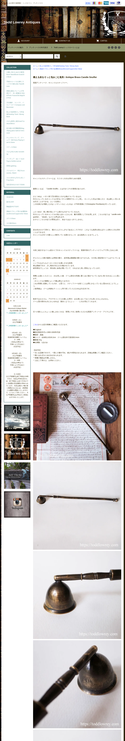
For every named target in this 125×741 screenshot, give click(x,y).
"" (14, 47)
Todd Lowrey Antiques (22, 22)
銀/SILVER (10, 202)
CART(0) (101, 40)
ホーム (35, 66)
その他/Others (11, 223)
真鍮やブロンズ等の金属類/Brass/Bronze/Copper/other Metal (61, 69)
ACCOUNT (23, 40)
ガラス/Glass (11, 218)
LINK (8, 235)
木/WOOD (9, 197)
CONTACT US (62, 40)
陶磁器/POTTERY (12, 207)
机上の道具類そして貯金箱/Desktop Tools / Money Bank (59, 66)
